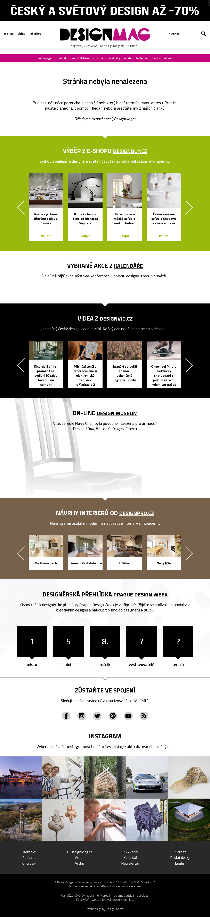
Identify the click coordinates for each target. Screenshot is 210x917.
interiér (98, 58)
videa (21, 34)
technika (142, 58)
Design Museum (117, 413)
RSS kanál (130, 852)
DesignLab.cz (114, 908)
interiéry (35, 34)
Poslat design (180, 857)
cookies (144, 895)
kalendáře (128, 265)
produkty (113, 58)
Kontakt (29, 852)
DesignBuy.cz (130, 150)
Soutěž (181, 852)
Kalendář (130, 857)
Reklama (29, 857)
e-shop (9, 34)
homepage (45, 58)
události (61, 58)
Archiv (79, 863)
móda (128, 58)
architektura (80, 58)
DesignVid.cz (116, 318)
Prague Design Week (140, 594)
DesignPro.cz (136, 513)
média (156, 58)
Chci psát (29, 863)
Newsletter (130, 863)
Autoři (79, 857)
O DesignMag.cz (80, 852)
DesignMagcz (115, 746)
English (181, 863)
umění (168, 58)
